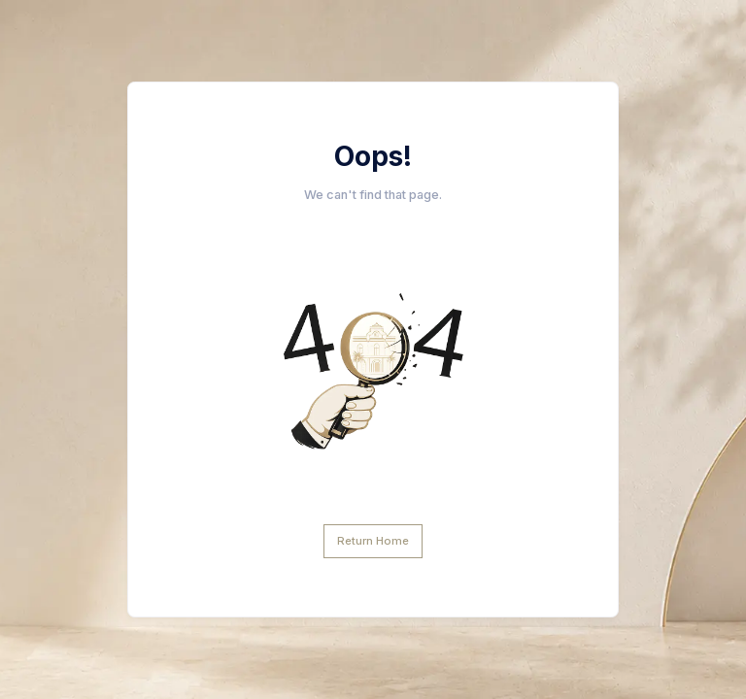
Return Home (373, 541)
